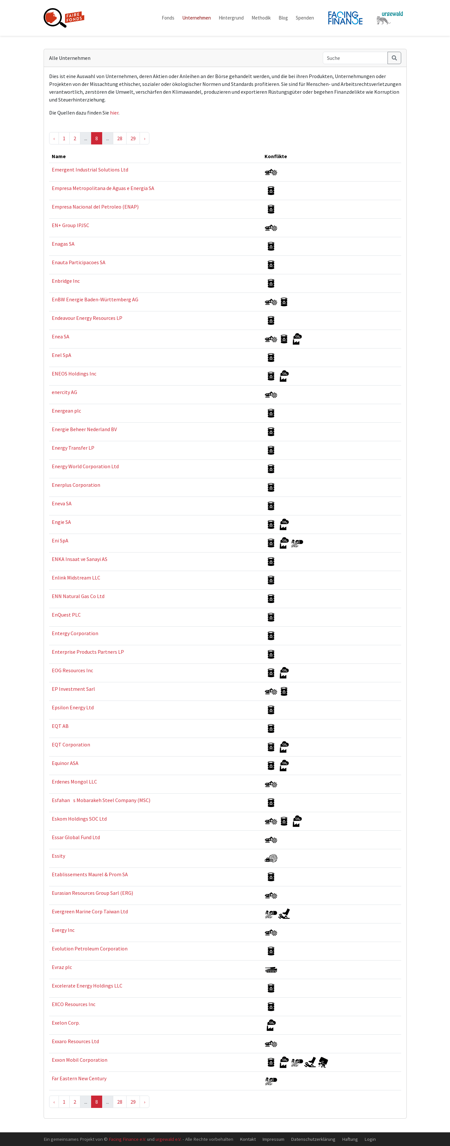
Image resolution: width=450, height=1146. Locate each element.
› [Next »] (144, 138)
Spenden (305, 18)
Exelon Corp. (66, 1022)
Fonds (168, 18)
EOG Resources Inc (72, 670)
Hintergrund (231, 18)
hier (114, 112)
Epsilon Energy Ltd (73, 707)
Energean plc (66, 410)
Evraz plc (62, 967)
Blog (283, 18)
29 (133, 138)
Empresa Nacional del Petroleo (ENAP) (95, 206)
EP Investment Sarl (73, 689)
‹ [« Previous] (54, 138)
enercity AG (64, 392)
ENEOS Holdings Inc (74, 373)
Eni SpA (60, 540)
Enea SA (60, 336)
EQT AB (60, 726)
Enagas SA (63, 243)
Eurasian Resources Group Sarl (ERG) (92, 893)
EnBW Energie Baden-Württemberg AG (95, 299)
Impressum (273, 1139)
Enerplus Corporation (76, 485)
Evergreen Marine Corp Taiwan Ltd (90, 911)
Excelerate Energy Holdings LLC (87, 985)
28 (119, 138)
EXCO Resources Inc (73, 1004)
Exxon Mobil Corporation (79, 1060)
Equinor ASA (65, 763)
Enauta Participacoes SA (78, 262)
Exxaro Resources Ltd (75, 1041)
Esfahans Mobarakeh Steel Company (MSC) (101, 800)
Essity (58, 856)
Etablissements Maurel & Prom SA (90, 874)
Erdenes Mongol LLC (74, 781)
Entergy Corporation (75, 633)
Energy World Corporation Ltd (85, 466)
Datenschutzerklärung (313, 1139)
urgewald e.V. (169, 1139)
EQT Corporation (71, 744)
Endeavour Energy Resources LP (87, 318)
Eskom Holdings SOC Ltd (79, 818)
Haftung (350, 1139)
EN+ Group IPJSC (70, 225)
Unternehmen (196, 18)
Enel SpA (61, 355)
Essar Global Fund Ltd (76, 837)
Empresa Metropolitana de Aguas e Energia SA (103, 188)
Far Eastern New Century (79, 1078)
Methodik (261, 18)
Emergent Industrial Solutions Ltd (90, 169)
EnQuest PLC (66, 614)
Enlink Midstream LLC (76, 577)
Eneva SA (62, 503)
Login (370, 1139)
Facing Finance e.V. (127, 1139)
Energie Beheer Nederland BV (84, 429)
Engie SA (61, 522)
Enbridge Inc (66, 281)
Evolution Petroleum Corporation (90, 948)
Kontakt (248, 1139)
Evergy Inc (63, 930)
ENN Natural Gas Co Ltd (78, 596)
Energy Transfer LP (73, 447)
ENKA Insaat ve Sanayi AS (79, 559)
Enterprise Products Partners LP (88, 651)
